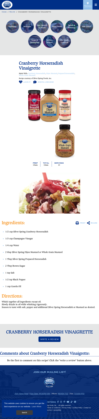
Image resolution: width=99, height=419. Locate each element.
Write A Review (43, 82)
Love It (25, 82)
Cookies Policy (77, 408)
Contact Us (87, 408)
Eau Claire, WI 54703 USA (40, 394)
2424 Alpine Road (21, 394)
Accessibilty (57, 410)
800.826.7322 (63, 394)
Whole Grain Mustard (27, 75)
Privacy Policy (66, 408)
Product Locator (88, 4)
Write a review (49, 339)
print (80, 223)
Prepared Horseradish (66, 73)
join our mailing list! (49, 372)
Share (92, 223)
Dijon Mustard (51, 73)
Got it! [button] (24, 412)
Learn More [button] (36, 407)
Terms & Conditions (54, 408)
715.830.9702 (79, 394)
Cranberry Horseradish (36, 73)
